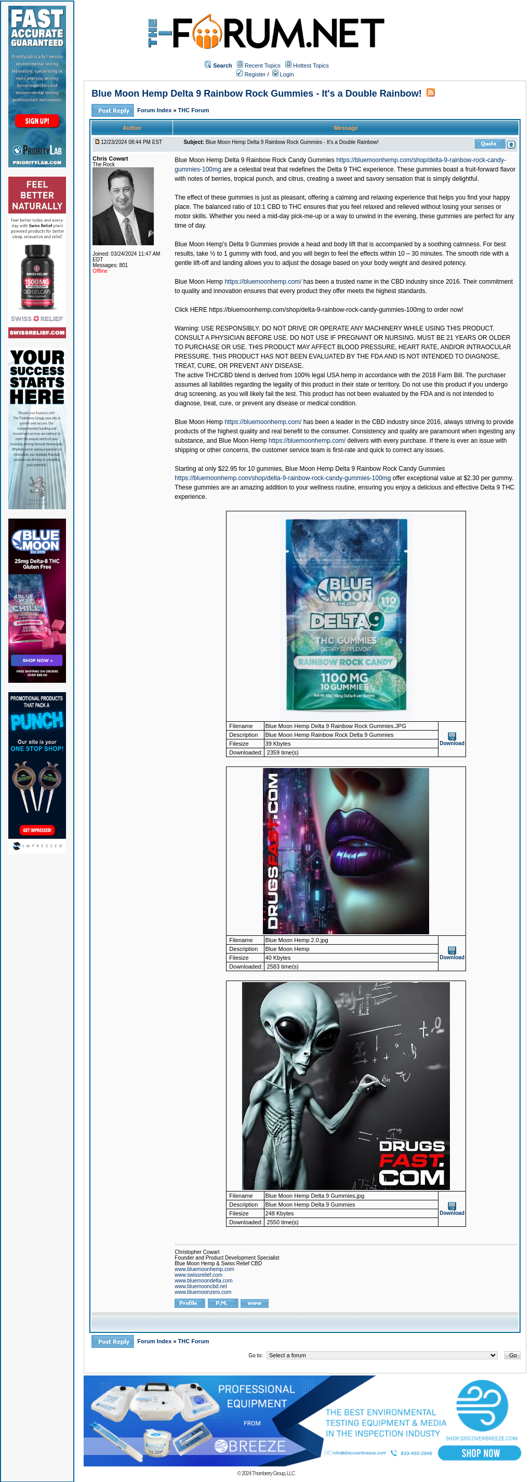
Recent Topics (263, 65)
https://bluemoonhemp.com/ (262, 281)
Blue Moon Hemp (199, 281)
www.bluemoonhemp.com (204, 1269)
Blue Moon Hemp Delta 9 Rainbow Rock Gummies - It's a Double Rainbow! (256, 93)
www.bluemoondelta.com (203, 1280)
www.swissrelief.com (198, 1275)
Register (250, 74)
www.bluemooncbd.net (201, 1286)
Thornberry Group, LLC (273, 1473)
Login (283, 74)
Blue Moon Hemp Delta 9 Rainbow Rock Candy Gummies (254, 160)
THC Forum (193, 110)
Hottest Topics (311, 65)
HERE (199, 309)
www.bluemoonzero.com (203, 1292)
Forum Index (155, 110)
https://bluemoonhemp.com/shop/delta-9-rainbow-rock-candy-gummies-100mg (283, 478)
